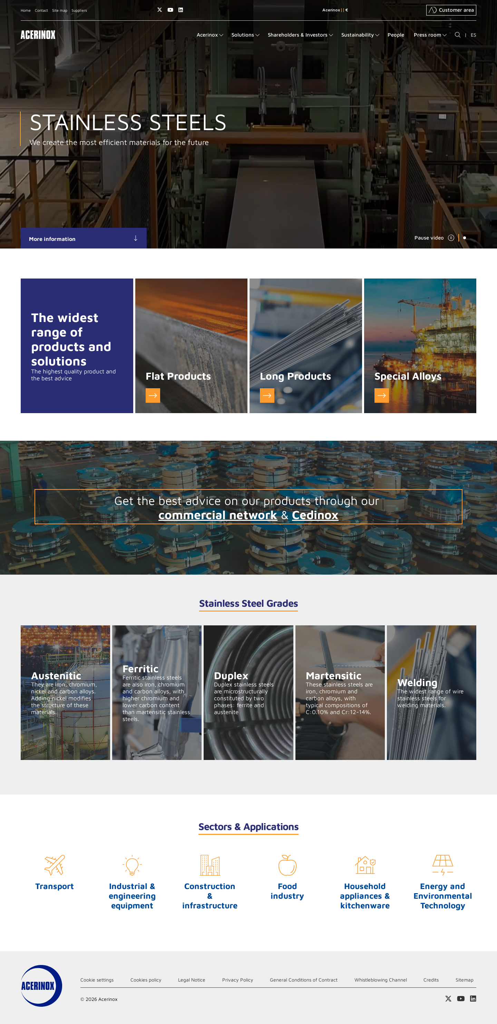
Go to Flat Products (153, 395)
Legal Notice (191, 980)
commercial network (217, 514)
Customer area (451, 10)
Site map (59, 10)
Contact (41, 10)
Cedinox (315, 514)
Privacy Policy (237, 980)
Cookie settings (97, 980)
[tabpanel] (248, 124)
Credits (431, 980)
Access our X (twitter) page (159, 9)
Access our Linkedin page (180, 9)
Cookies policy (146, 980)
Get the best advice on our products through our (248, 500)
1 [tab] (464, 237)
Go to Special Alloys (381, 395)
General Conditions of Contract (304, 980)
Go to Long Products (267, 395)
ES (473, 35)
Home (26, 10)
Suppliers (79, 10)
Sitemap (465, 980)
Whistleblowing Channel (380, 980)
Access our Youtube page (170, 9)
